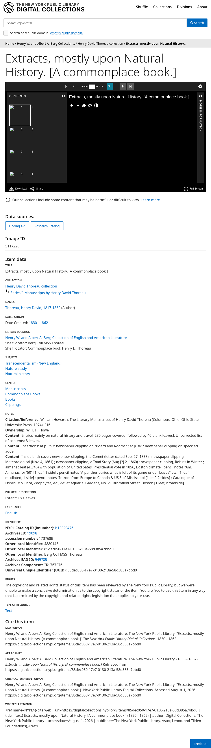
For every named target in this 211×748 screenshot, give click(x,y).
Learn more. (151, 199)
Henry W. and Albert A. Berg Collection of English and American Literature (66, 337)
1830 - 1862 (38, 322)
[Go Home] (84, 105)
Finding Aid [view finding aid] (17, 226)
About (202, 6)
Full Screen (193, 188)
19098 (32, 533)
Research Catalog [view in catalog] (47, 226)
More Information (200, 102)
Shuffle (142, 6)
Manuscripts (15, 388)
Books (10, 399)
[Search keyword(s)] (95, 22)
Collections (162, 6)
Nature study (16, 368)
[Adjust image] (96, 105)
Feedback (200, 744)
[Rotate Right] (90, 105)
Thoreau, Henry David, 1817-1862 (32, 307)
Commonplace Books (22, 394)
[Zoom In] (71, 105)
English (11, 512)
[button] (63, 96)
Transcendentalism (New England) (33, 363)
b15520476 (64, 527)
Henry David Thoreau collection (31, 286)
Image (84, 86)
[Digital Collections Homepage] (44, 7)
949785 (41, 559)
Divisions (184, 6)
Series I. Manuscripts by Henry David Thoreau (48, 292)
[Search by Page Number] (92, 87)
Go (109, 86)
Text (8, 610)
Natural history (17, 373)
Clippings (13, 404)
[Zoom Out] (78, 105)
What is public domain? (66, 33)
